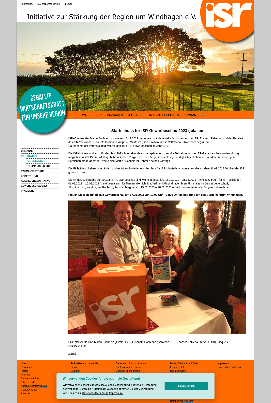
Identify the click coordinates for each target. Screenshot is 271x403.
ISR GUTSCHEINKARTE (164, 114)
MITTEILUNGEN (36, 161)
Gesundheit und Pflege (128, 371)
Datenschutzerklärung (48, 4)
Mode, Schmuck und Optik (184, 363)
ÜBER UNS (27, 151)
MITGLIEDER (136, 114)
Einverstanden (186, 385)
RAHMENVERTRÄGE (32, 171)
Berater (74, 367)
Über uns (26, 363)
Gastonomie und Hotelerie (129, 367)
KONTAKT (191, 114)
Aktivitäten (26, 367)
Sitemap (68, 4)
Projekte (25, 393)
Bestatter (75, 371)
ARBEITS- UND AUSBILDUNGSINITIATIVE (35, 178)
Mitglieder (26, 374)
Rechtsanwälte (178, 371)
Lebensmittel (177, 367)
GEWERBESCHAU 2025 (34, 185)
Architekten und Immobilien (85, 363)
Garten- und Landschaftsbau (131, 363)
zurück (72, 353)
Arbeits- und (27, 382)
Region (24, 371)
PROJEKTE (27, 190)
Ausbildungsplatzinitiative (34, 386)
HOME (83, 114)
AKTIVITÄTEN (29, 156)
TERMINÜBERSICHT (38, 166)
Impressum (27, 4)
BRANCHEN (115, 114)
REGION (97, 114)
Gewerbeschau (29, 389)
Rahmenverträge (30, 378)
